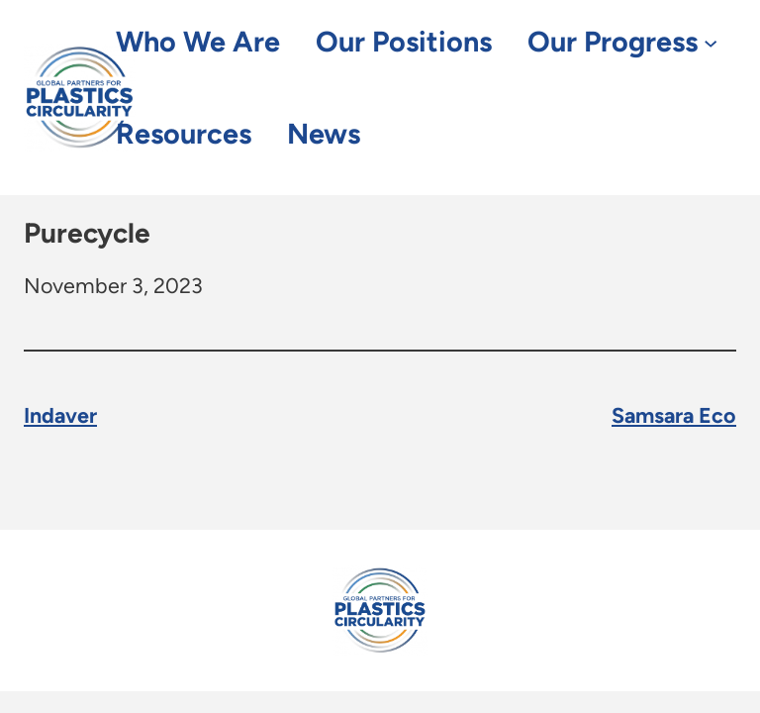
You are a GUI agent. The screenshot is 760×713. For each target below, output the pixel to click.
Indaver (60, 415)
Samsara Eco (674, 415)
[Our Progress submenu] (710, 43)
